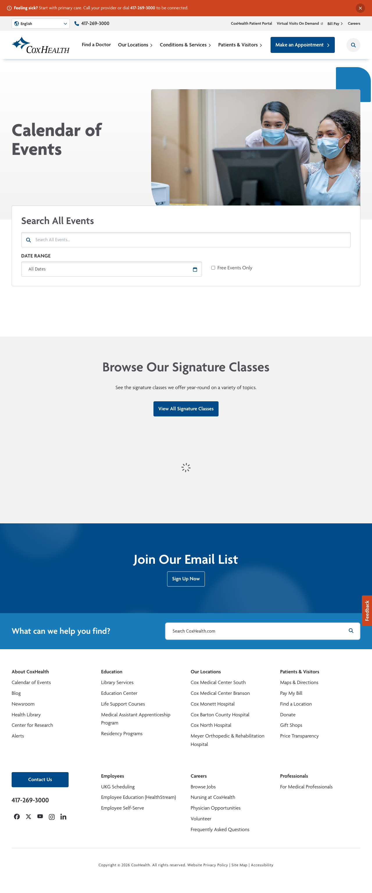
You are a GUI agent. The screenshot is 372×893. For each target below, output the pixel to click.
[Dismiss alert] (360, 8)
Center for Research (32, 725)
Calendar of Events (31, 682)
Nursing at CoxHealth (213, 797)
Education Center (119, 693)
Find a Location (296, 704)
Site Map (240, 865)
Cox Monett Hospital (213, 704)
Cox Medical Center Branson (220, 693)
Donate (288, 715)
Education (111, 672)
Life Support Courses (123, 704)
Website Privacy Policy (207, 865)
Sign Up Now (186, 581)
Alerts (18, 736)
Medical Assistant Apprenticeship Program (135, 719)
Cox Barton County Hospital (220, 715)
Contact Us (40, 779)
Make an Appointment (303, 45)
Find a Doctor (96, 45)
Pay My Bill (291, 693)
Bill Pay (335, 23)
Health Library (26, 715)
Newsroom (23, 704)
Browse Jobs (203, 787)
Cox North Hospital (211, 725)
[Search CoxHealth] (353, 45)
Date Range (36, 256)
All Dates (37, 269)
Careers (354, 23)
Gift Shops (291, 725)
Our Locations (135, 45)
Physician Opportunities (216, 808)
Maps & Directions (299, 682)
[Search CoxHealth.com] (262, 631)
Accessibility (262, 865)
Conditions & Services (185, 45)
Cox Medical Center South (218, 682)
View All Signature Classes (186, 409)
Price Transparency (299, 736)
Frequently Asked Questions (220, 829)
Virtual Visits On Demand (300, 23)
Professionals (294, 776)
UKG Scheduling (118, 787)
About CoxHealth (30, 672)
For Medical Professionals (306, 787)
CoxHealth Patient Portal (251, 23)
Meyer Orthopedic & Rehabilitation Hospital (227, 740)
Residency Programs (121, 734)
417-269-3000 (142, 7)
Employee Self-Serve (122, 808)
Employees (112, 776)
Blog (16, 693)
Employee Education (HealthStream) (138, 797)
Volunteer (201, 819)
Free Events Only (234, 268)
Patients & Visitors (240, 45)
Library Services (117, 682)
